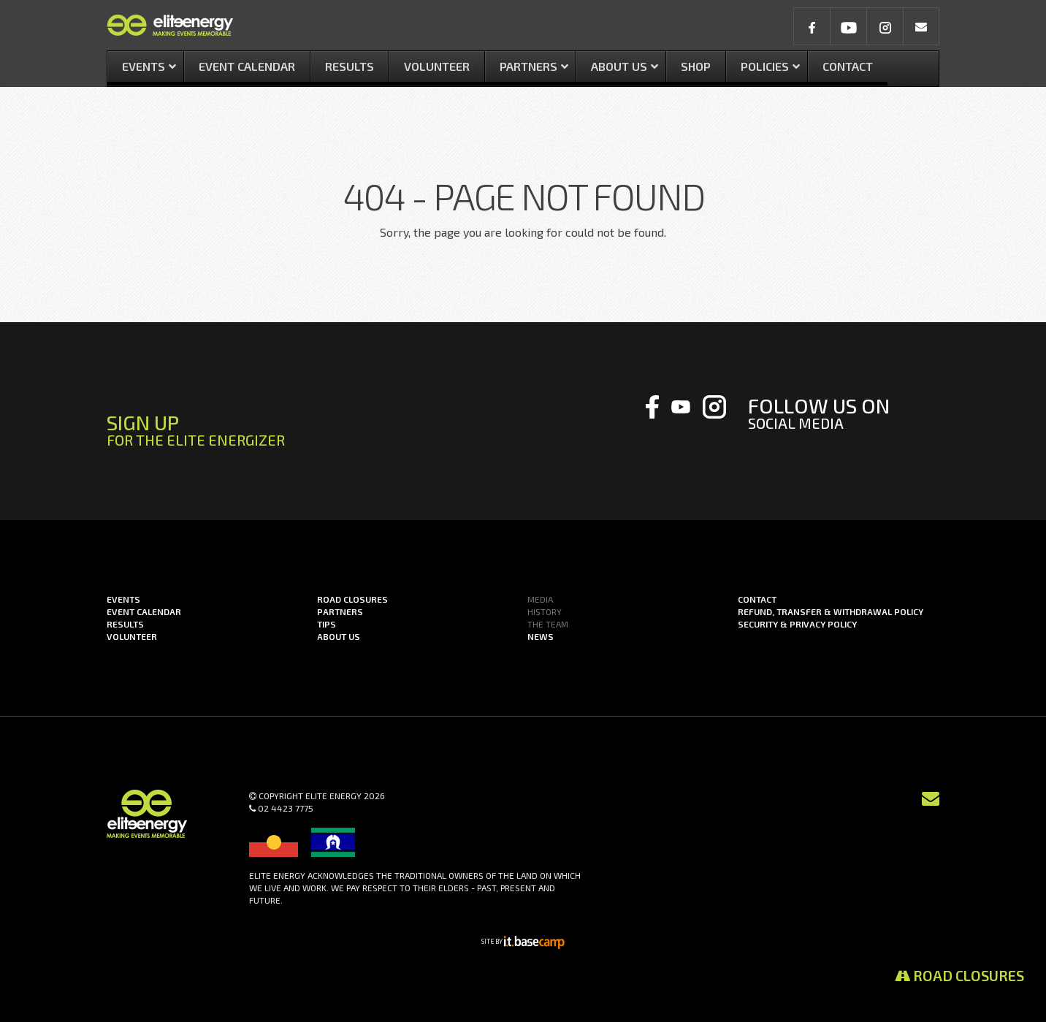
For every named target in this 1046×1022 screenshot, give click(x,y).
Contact (757, 599)
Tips (326, 624)
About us (338, 636)
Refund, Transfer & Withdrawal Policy (830, 611)
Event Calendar (144, 611)
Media (540, 599)
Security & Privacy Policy (797, 624)
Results (125, 624)
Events (123, 599)
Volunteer (132, 636)
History (544, 611)
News (540, 636)
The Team (547, 624)
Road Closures (959, 975)
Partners (340, 611)
